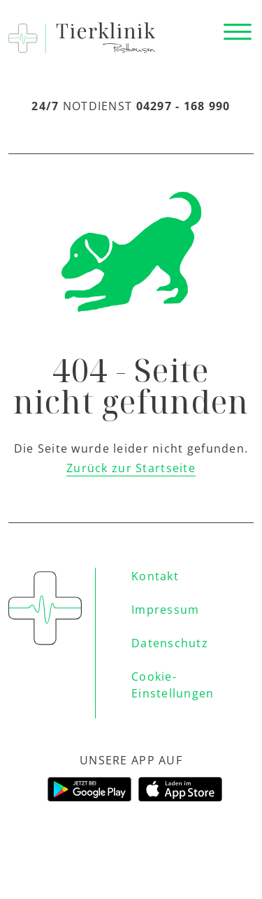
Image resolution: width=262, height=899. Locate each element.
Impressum (165, 609)
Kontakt (155, 576)
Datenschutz (169, 643)
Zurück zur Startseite (131, 468)
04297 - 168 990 (183, 106)
